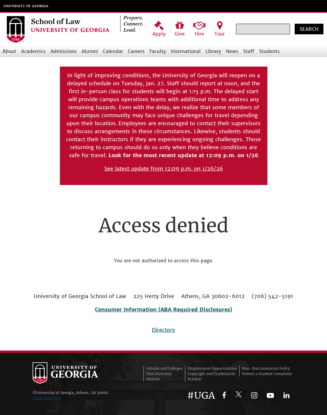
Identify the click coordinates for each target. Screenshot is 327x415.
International (186, 51)
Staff (248, 51)
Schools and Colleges (164, 368)
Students (269, 51)
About (9, 51)
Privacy (194, 379)
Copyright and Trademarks (211, 373)
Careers (136, 51)
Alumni (90, 51)
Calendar (113, 51)
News (232, 51)
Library (213, 51)
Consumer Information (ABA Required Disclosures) (163, 309)
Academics (33, 51)
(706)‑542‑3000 (46, 398)
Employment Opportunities (212, 368)
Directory (163, 329)
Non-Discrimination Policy (266, 368)
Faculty (157, 51)
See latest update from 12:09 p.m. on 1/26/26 (163, 168)
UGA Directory (159, 373)
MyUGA (152, 379)
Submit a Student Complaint (267, 373)
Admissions (63, 51)
